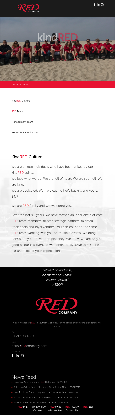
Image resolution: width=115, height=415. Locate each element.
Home (14, 84)
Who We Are (54, 410)
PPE (22, 406)
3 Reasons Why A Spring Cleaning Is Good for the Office (41, 387)
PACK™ (72, 406)
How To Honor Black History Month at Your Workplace (40, 392)
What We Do (39, 406)
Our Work (38, 410)
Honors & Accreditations (24, 132)
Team (17, 111)
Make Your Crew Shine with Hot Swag (34, 382)
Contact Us (72, 410)
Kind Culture (20, 100)
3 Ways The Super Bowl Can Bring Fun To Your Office (39, 397)
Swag (55, 406)
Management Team (22, 121)
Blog (88, 406)
